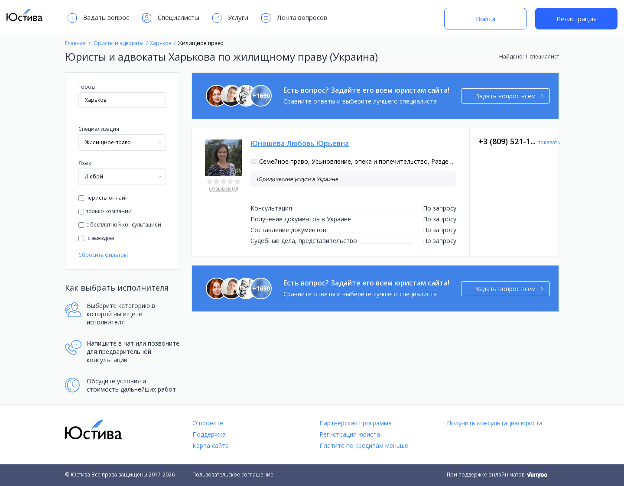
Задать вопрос (98, 18)
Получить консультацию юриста (495, 423)
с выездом (96, 238)
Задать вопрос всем (510, 96)
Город (86, 87)
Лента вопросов (294, 18)
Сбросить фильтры (103, 255)
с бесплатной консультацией (119, 224)
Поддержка (209, 434)
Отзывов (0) (223, 188)
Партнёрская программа (355, 423)
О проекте (207, 423)
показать (548, 142)
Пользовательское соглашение (232, 474)
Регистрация (576, 18)
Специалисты (170, 18)
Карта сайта (210, 445)
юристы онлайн (103, 197)
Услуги (230, 18)
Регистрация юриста (349, 434)
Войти (485, 18)
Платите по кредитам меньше (363, 445)
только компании (105, 211)
